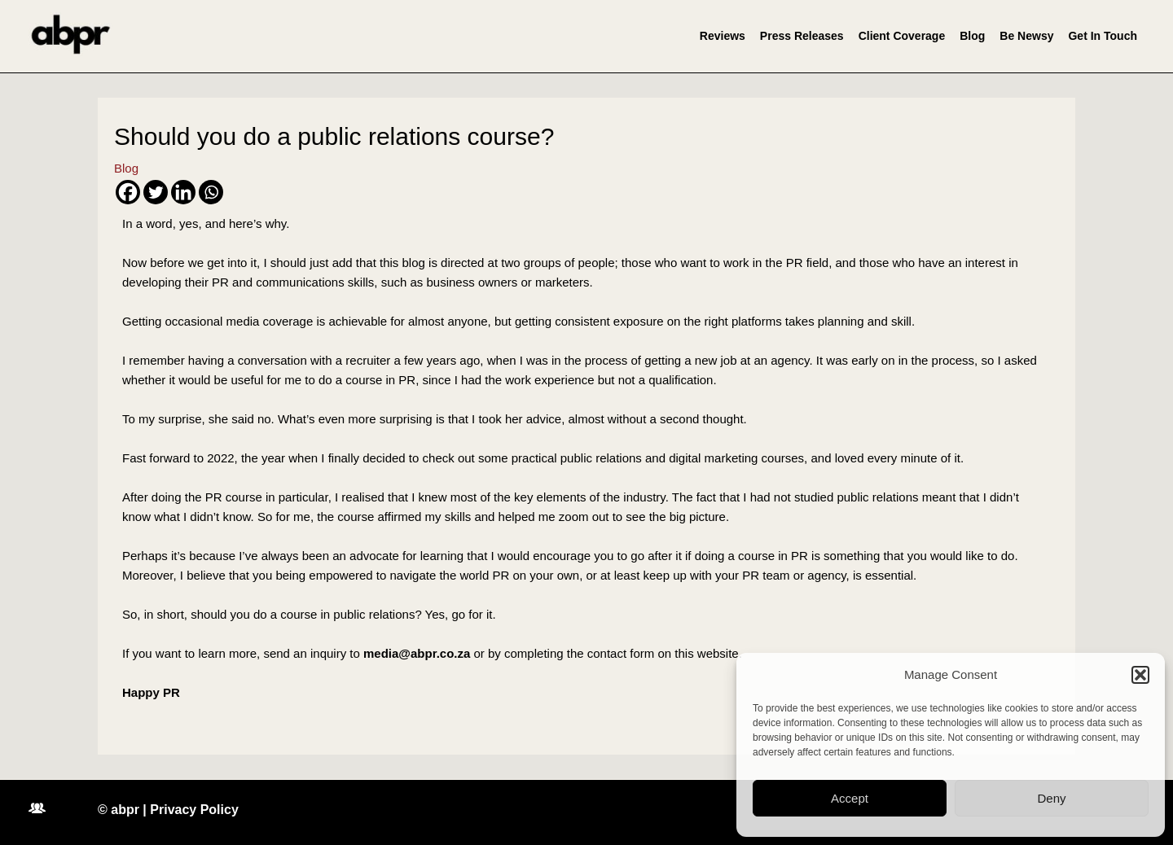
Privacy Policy (194, 810)
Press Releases (802, 35)
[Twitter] (155, 192)
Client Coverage (902, 35)
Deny (1051, 798)
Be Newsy (1026, 35)
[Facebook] (128, 192)
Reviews (722, 35)
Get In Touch (1102, 35)
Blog (972, 35)
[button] (1140, 675)
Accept (849, 798)
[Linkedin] (183, 192)
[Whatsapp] (211, 192)
